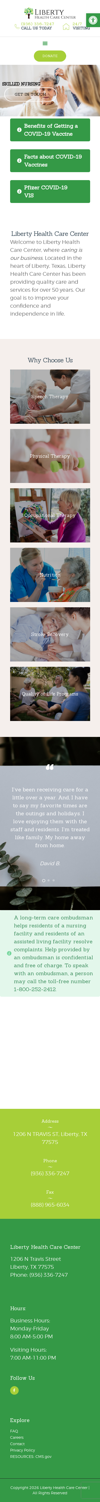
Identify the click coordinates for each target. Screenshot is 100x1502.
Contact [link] (17, 1443)
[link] (93, 20)
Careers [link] (16, 1437)
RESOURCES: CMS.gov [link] (30, 1456)
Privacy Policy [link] (22, 1450)
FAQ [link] (14, 1431)
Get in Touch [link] (30, 94)
